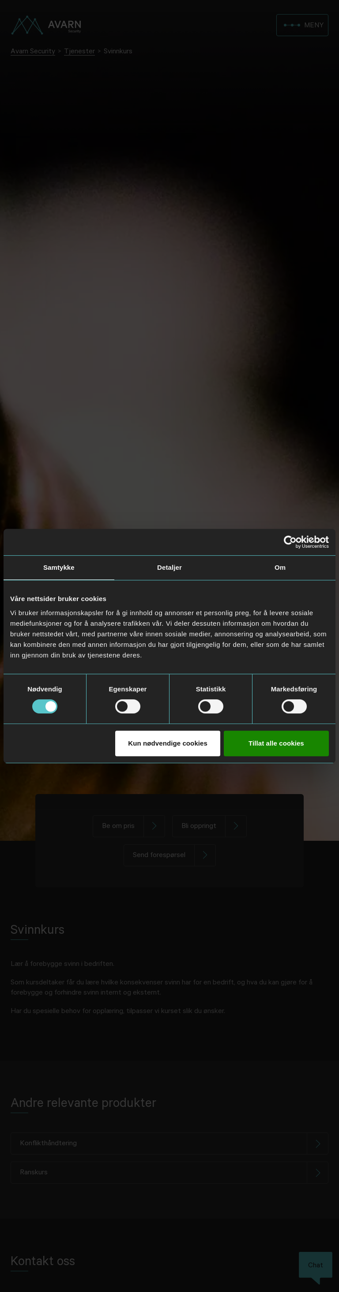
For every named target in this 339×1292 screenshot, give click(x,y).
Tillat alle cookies (276, 743)
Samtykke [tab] (59, 567)
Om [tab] (280, 567)
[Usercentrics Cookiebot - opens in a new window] (290, 542)
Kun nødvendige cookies (167, 743)
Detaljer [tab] (169, 567)
